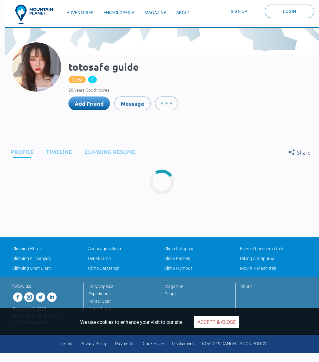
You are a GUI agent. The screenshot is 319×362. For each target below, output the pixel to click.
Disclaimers (183, 343)
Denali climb (99, 258)
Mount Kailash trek (258, 268)
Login (289, 11)
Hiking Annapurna (257, 258)
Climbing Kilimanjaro (31, 258)
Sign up (239, 11)
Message (132, 103)
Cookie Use (153, 343)
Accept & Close (216, 322)
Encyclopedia (101, 286)
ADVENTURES (80, 12)
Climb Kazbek (177, 258)
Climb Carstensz (103, 268)
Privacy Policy (93, 343)
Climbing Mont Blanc (32, 268)
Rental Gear (99, 301)
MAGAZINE (155, 12)
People (171, 293)
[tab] (21, 151)
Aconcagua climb (104, 248)
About (246, 286)
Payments (124, 343)
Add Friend (89, 103)
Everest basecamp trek (261, 248)
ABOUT (183, 12)
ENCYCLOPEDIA (118, 12)
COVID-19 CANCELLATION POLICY (234, 343)
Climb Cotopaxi (178, 248)
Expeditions (99, 293)
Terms (66, 343)
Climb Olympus (178, 268)
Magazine (174, 286)
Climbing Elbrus (27, 248)
